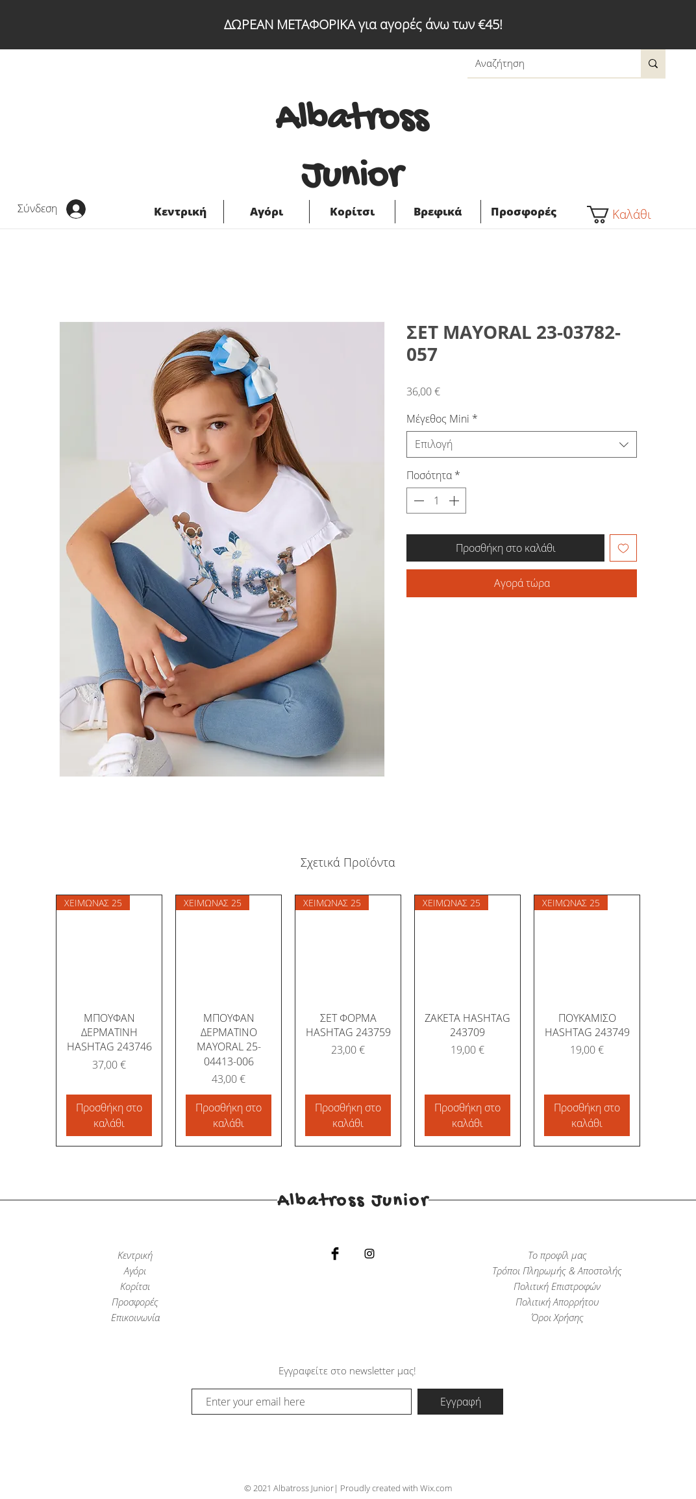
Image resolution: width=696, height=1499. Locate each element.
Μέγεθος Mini (442, 419)
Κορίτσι (135, 1286)
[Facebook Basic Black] (335, 1253)
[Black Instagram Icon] (369, 1253)
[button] (626, 214)
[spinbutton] (436, 500)
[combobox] (521, 444)
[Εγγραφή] (460, 1402)
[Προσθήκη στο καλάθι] (109, 1115)
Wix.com (436, 1488)
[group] (348, 1021)
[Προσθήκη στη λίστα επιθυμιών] (623, 548)
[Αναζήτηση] (544, 63)
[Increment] (455, 500)
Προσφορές (135, 1301)
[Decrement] (417, 500)
